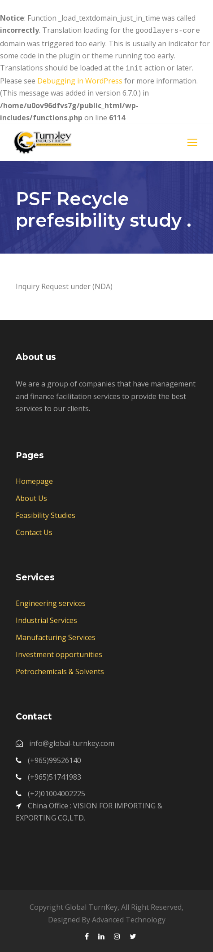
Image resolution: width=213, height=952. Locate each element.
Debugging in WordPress (79, 79)
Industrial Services (46, 618)
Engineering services (51, 601)
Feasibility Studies (45, 513)
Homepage (34, 479)
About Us (31, 496)
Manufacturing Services (56, 636)
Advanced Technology (128, 918)
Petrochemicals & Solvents (60, 670)
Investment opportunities (59, 653)
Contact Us (34, 530)
